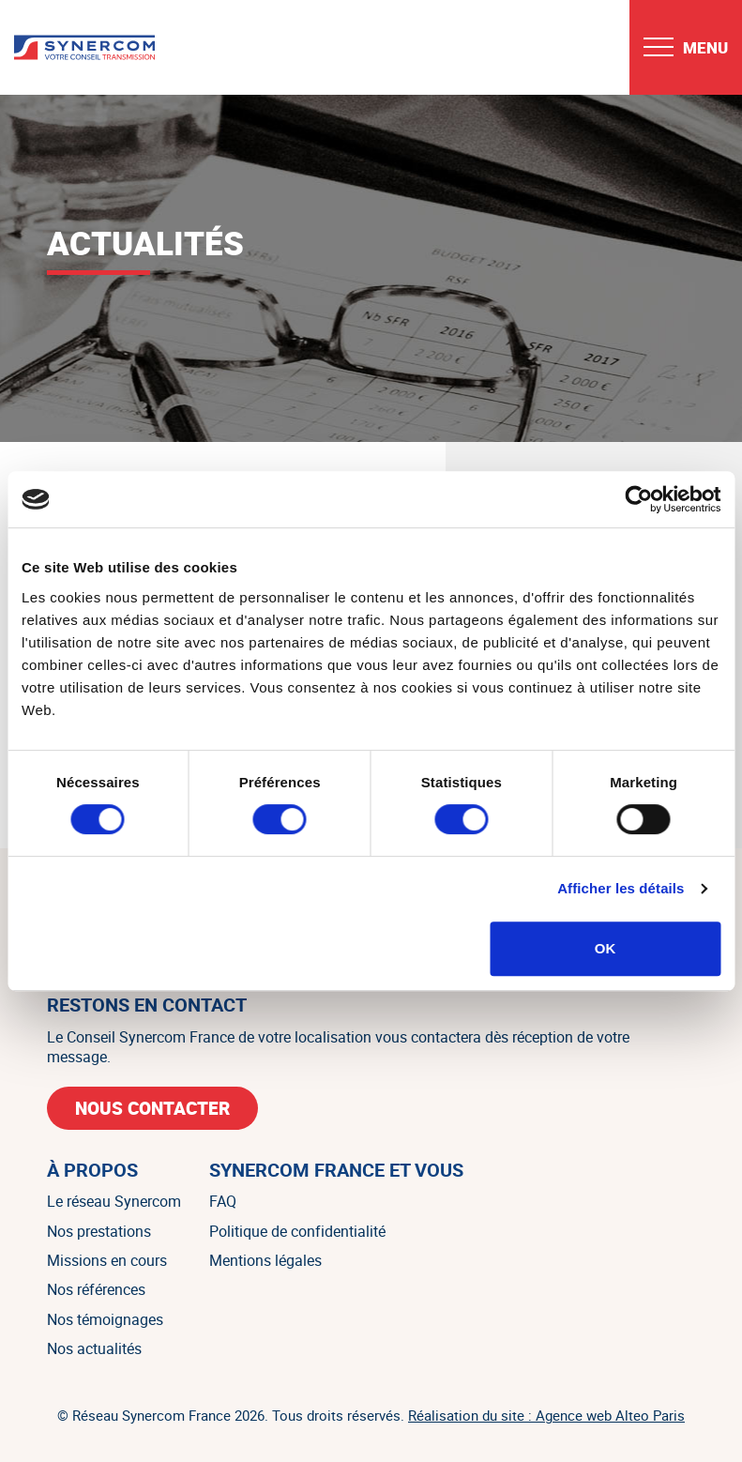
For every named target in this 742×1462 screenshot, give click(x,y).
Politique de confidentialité (297, 1231)
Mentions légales (265, 1260)
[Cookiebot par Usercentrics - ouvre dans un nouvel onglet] (638, 499)
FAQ (222, 1201)
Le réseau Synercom (114, 1201)
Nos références (96, 1289)
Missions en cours (107, 1260)
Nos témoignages (105, 1319)
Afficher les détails (620, 888)
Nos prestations (99, 1231)
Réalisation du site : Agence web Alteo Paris (546, 1415)
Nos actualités (94, 1348)
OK (605, 948)
